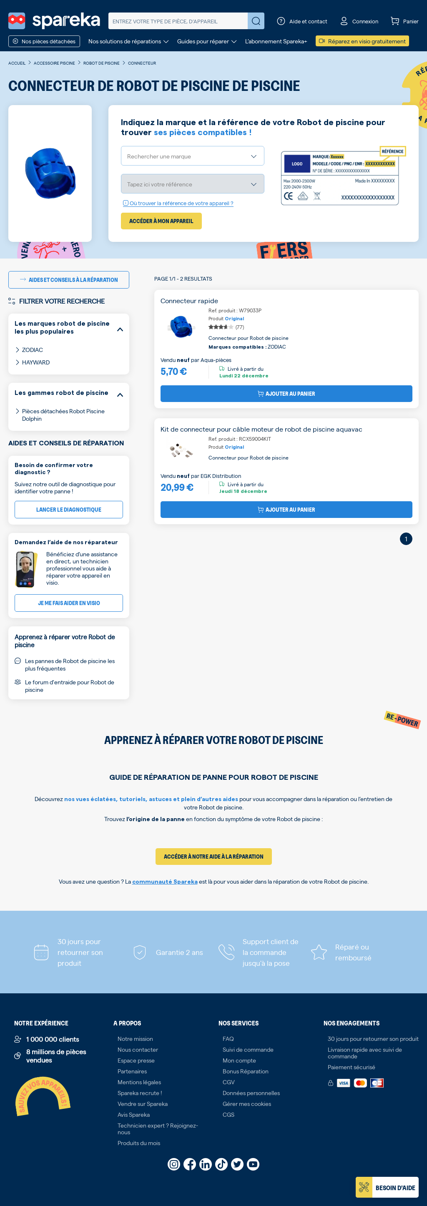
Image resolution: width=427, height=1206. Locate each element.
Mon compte (239, 1060)
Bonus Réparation (246, 1071)
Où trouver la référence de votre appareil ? (178, 202)
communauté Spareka (165, 882)
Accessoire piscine (54, 62)
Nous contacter (138, 1049)
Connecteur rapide (189, 300)
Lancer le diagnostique (68, 509)
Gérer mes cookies (247, 1103)
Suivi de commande (248, 1049)
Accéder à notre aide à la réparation (214, 856)
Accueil (16, 62)
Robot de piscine (101, 62)
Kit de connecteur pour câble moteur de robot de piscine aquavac (261, 429)
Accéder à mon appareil (161, 221)
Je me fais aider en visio (69, 603)
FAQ (228, 1038)
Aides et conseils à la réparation (69, 280)
